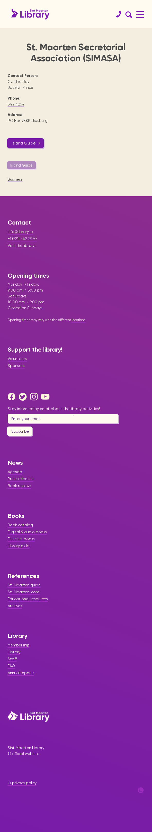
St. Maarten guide (24, 585)
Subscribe (20, 431)
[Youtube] (46, 396)
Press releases (20, 479)
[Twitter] (24, 396)
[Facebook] (13, 396)
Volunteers (17, 359)
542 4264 (16, 104)
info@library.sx (20, 232)
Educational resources (28, 599)
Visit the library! (21, 246)
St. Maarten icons (24, 592)
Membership (19, 645)
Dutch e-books (21, 539)
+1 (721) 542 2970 (22, 239)
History (14, 652)
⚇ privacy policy (22, 783)
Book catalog (20, 525)
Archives (15, 606)
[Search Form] (127, 14)
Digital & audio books (27, 532)
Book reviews (19, 486)
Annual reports (21, 673)
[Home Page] (28, 716)
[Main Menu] (140, 14)
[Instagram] (35, 396)
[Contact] (116, 14)
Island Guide (21, 165)
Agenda (15, 472)
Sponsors (16, 366)
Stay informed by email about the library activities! (54, 409)
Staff (12, 659)
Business (15, 179)
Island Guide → (26, 143)
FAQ (11, 666)
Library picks (19, 546)
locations (78, 320)
